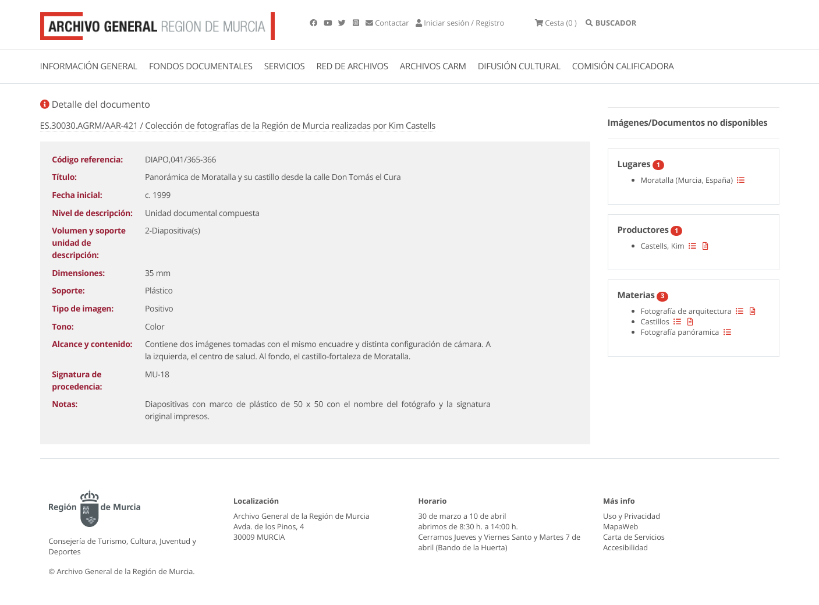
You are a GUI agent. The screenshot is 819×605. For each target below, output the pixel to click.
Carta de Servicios (634, 537)
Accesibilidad (625, 547)
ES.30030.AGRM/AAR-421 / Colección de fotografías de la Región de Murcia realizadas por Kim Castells (238, 126)
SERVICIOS (284, 66)
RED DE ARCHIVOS (352, 66)
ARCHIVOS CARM (433, 66)
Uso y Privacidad (631, 516)
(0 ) (559, 23)
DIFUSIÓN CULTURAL (519, 66)
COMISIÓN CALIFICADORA (623, 66)
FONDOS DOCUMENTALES (201, 66)
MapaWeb (620, 526)
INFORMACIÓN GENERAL (88, 66)
